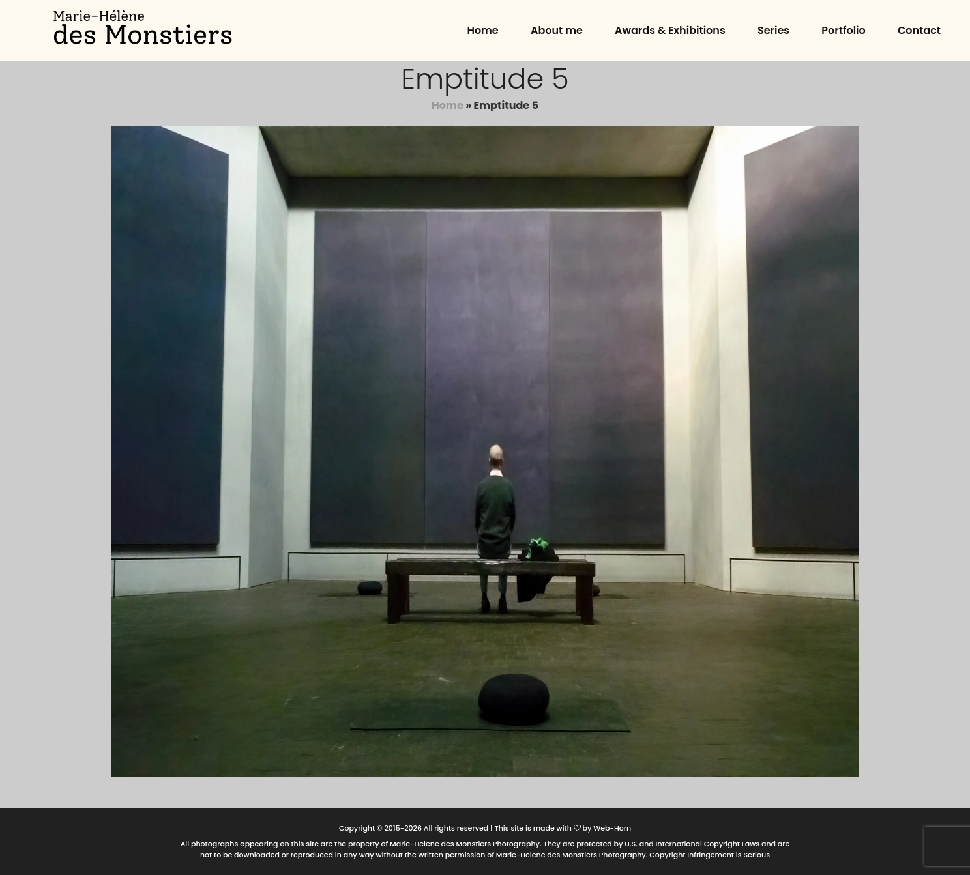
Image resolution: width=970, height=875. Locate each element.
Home (482, 30)
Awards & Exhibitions (670, 30)
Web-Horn (612, 828)
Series (773, 30)
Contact (919, 30)
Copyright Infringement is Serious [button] (709, 855)
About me (557, 30)
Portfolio (843, 30)
